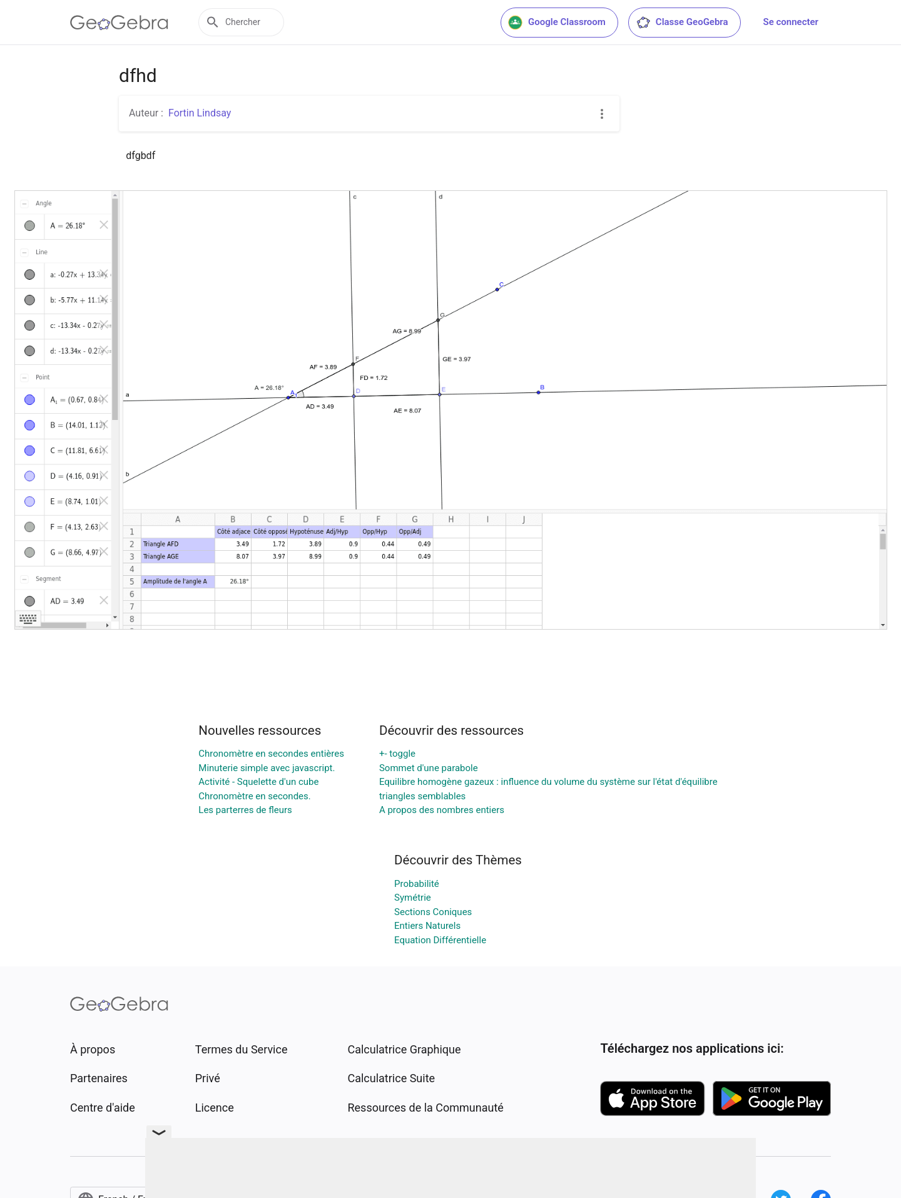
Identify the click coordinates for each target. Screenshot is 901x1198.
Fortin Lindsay (199, 113)
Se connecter (790, 22)
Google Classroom (557, 22)
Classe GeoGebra (682, 22)
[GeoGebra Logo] (119, 22)
